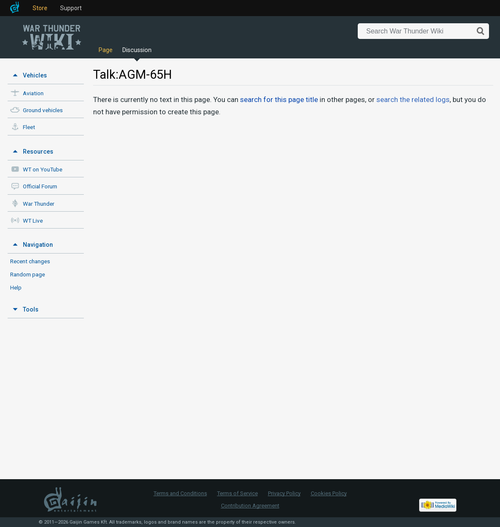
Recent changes (30, 261)
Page (106, 50)
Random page (27, 274)
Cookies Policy (329, 493)
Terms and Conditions (180, 493)
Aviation (33, 93)
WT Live (33, 221)
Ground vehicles (43, 110)
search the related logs (413, 99)
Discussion (137, 50)
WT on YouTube (42, 169)
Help (16, 287)
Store (40, 8)
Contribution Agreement (250, 505)
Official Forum (40, 186)
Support (71, 8)
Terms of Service (237, 493)
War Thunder (38, 204)
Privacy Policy (284, 493)
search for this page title (279, 99)
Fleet (29, 127)
